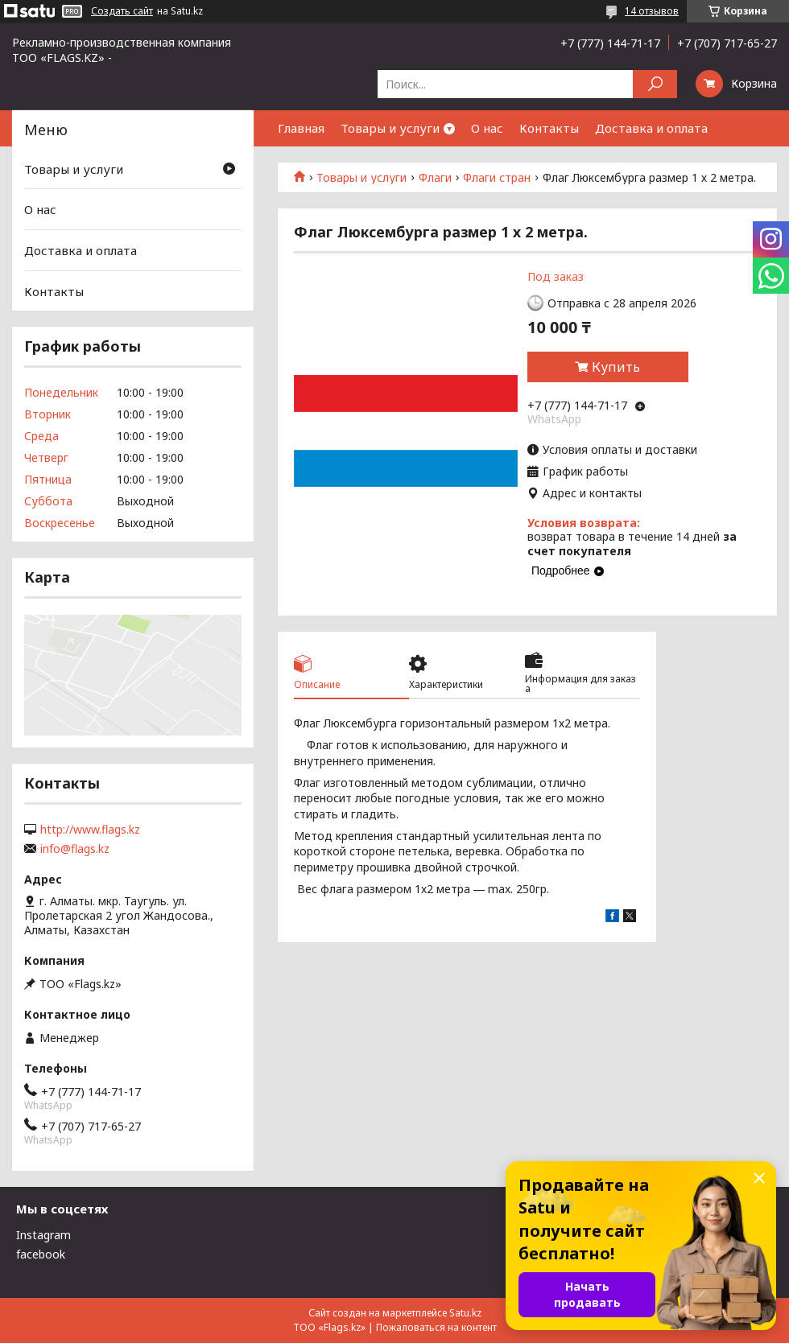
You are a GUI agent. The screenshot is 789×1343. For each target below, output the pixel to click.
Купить (616, 367)
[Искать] (655, 84)
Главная (301, 128)
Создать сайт (122, 11)
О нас (487, 128)
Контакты (549, 128)
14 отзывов (652, 11)
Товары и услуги (390, 128)
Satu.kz (465, 1313)
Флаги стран (497, 178)
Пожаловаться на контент (436, 1327)
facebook (40, 1254)
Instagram (43, 1234)
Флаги (435, 178)
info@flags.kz (74, 849)
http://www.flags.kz (90, 829)
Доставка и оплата (651, 128)
